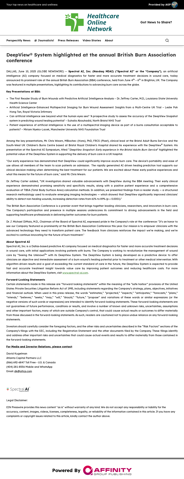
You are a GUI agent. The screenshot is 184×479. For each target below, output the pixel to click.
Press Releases (68, 40)
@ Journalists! (44, 40)
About (109, 40)
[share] (175, 40)
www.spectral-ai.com (75, 272)
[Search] (167, 40)
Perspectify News (18, 40)
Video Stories (92, 40)
